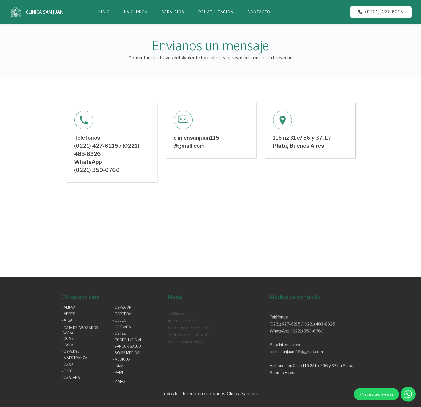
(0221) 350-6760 (307, 349)
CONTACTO (259, 12)
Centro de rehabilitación (189, 347)
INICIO (103, 12)
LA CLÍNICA (136, 12)
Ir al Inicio (176, 326)
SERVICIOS (173, 12)
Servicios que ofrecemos (190, 340)
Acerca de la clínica (185, 333)
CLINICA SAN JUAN (44, 12)
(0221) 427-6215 (380, 11)
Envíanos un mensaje (187, 354)
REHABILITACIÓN (216, 12)
